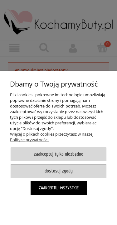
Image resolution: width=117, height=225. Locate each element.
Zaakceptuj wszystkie (59, 188)
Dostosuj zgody (59, 171)
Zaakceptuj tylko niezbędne (58, 154)
